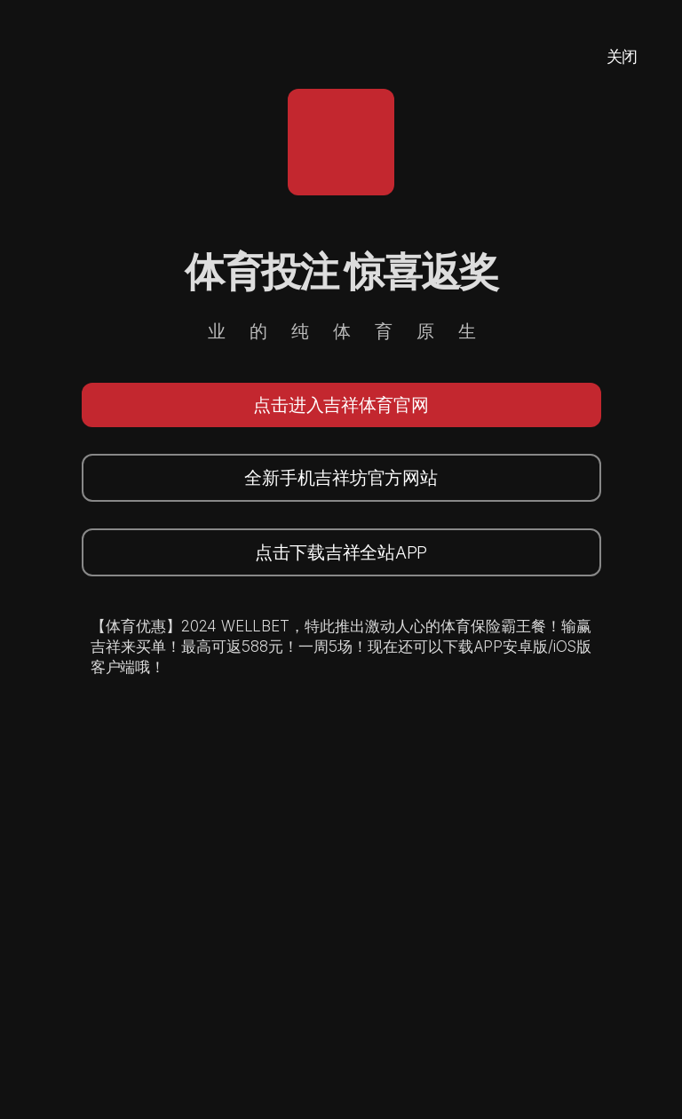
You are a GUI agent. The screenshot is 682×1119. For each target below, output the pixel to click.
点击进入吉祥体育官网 (340, 405)
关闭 (622, 56)
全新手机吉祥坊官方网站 (340, 477)
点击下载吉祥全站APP (341, 552)
